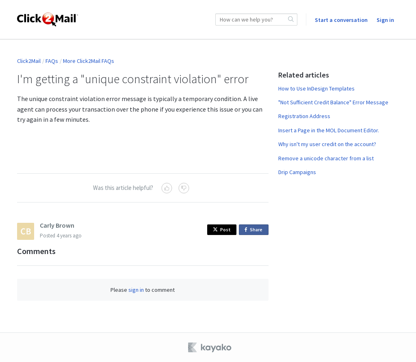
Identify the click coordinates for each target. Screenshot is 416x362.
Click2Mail (29, 61)
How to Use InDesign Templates (316, 88)
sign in (136, 289)
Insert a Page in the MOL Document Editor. (328, 130)
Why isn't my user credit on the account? (327, 144)
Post (222, 229)
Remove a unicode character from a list (326, 158)
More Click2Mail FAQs (88, 61)
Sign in (385, 20)
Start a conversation (341, 20)
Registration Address (304, 116)
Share (255, 230)
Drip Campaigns (297, 172)
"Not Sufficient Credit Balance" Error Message (333, 102)
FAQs (52, 61)
